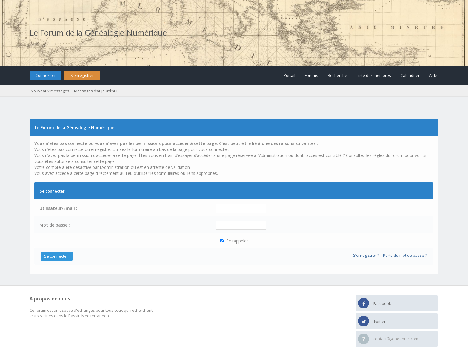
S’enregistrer (82, 75)
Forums (311, 75)
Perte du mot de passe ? (405, 255)
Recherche (337, 75)
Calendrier (410, 75)
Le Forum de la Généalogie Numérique (98, 32)
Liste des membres (374, 75)
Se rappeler (234, 241)
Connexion (45, 75)
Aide (433, 75)
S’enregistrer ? (366, 255)
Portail (289, 75)
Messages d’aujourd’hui (95, 91)
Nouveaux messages (50, 91)
